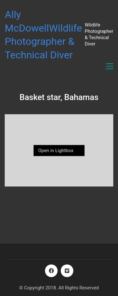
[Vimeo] (67, 270)
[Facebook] (51, 270)
